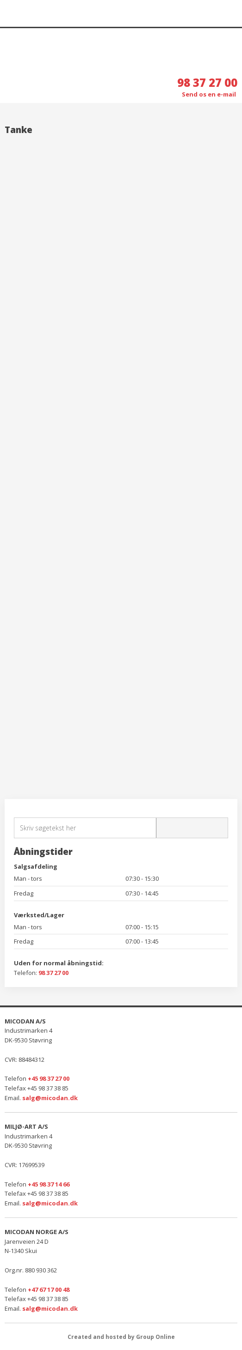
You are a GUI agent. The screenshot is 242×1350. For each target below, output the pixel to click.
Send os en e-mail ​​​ (209, 94)
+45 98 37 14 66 (48, 1184)
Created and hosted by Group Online (121, 1337)
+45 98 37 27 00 (48, 1078)
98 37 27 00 (207, 82)
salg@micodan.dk (50, 1098)
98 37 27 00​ (53, 973)
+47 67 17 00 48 (48, 1289)
